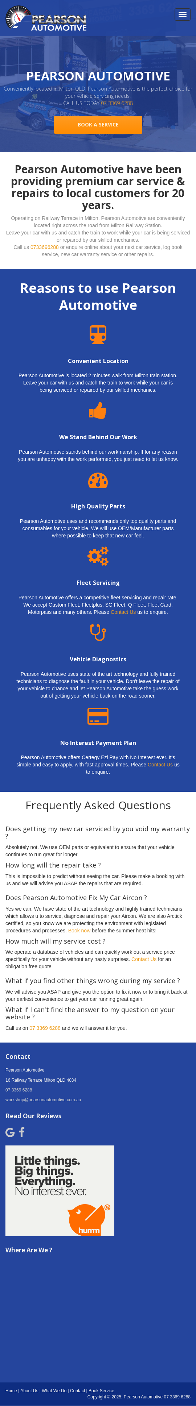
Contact (77, 1390)
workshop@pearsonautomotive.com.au (43, 1099)
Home (11, 1390)
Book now (79, 930)
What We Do (54, 1390)
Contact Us (123, 612)
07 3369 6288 (117, 103)
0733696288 (44, 247)
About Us (29, 1390)
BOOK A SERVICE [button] (98, 124)
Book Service (101, 1390)
